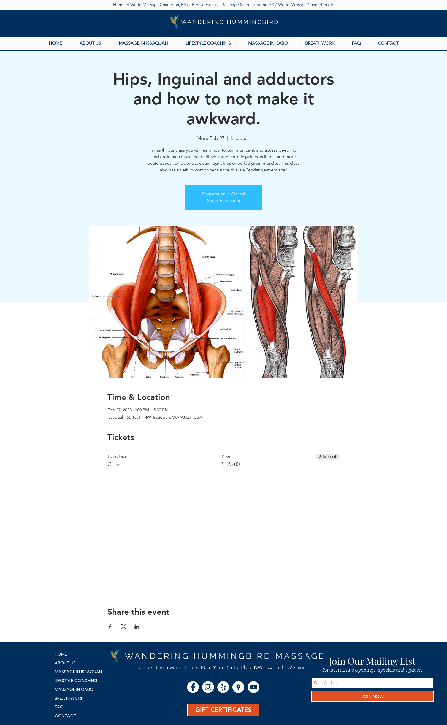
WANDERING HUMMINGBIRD (230, 22)
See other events (223, 200)
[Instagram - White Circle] (208, 687)
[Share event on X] (123, 626)
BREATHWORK (69, 698)
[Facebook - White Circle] (193, 687)
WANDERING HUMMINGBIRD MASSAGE (225, 656)
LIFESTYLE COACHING (74, 680)
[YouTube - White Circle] (253, 687)
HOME (61, 654)
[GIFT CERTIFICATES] (223, 710)
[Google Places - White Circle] (238, 687)
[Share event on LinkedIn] (137, 626)
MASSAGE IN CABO (74, 689)
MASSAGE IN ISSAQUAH (74, 672)
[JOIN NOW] (372, 696)
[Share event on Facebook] (110, 626)
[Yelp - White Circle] (223, 687)
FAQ (59, 707)
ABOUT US (65, 663)
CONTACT (65, 716)
